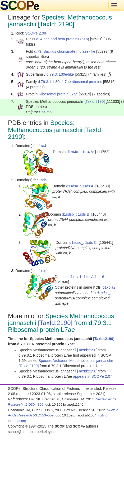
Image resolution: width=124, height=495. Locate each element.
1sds (43, 180)
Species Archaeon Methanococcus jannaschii (76, 360)
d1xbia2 (109, 287)
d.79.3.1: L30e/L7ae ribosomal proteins (70, 82)
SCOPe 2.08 (35, 33)
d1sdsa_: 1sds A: (80, 186)
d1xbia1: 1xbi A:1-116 (86, 277)
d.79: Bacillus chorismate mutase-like (64, 51)
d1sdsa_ (104, 293)
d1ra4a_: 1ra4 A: (80, 152)
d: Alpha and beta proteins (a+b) (62, 39)
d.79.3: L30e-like (60, 74)
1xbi (42, 271)
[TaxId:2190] (95, 101)
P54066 (45, 112)
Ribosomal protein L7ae (58, 94)
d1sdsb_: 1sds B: (76, 214)
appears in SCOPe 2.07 (92, 376)
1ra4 (42, 146)
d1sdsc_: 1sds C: (83, 242)
